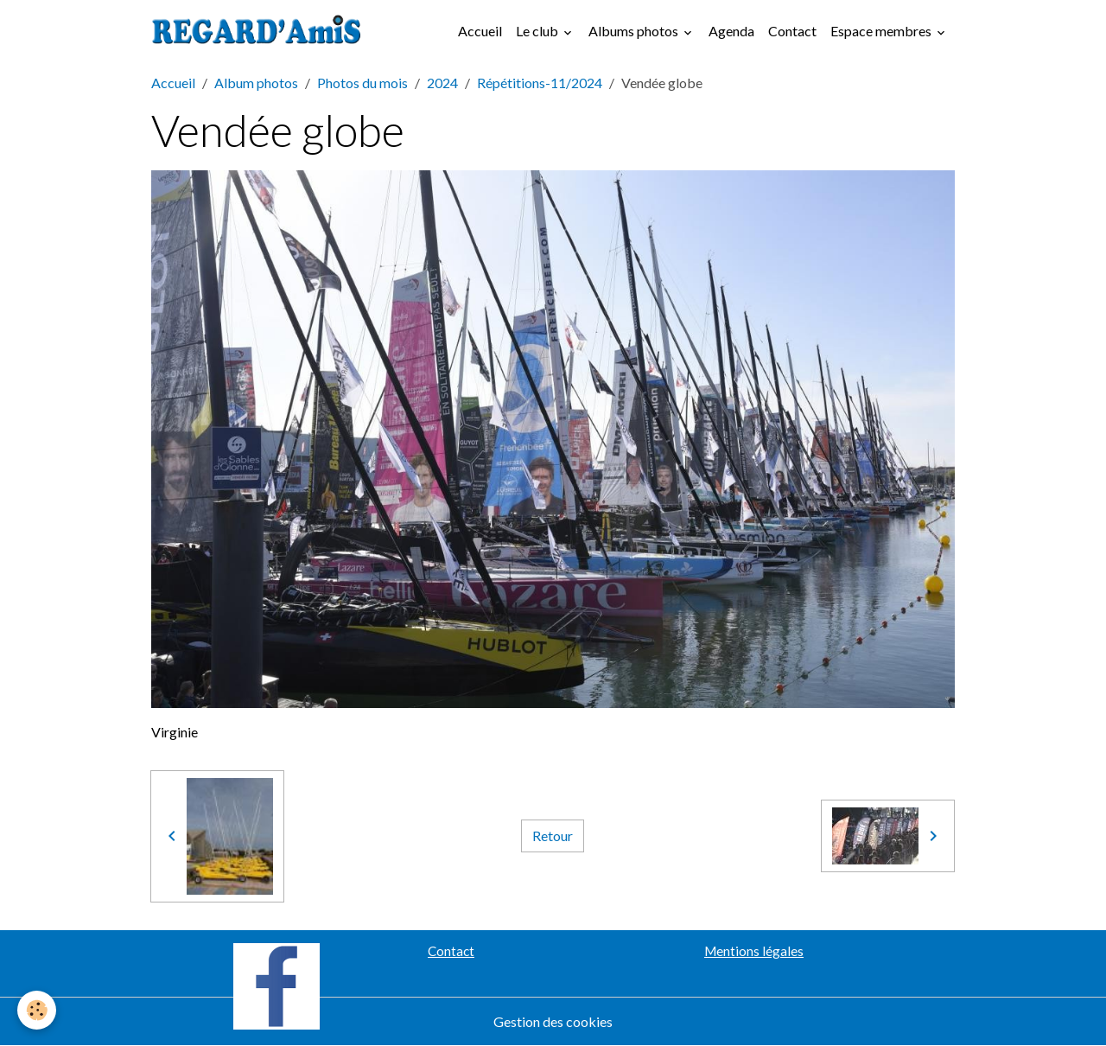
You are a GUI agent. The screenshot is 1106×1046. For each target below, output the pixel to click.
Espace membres (882, 30)
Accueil (480, 30)
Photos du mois (362, 82)
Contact (792, 30)
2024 (442, 82)
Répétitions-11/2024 (539, 82)
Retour (552, 835)
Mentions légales (754, 951)
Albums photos (634, 30)
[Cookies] (36, 1010)
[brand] (260, 31)
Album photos (256, 82)
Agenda (731, 30)
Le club (538, 30)
